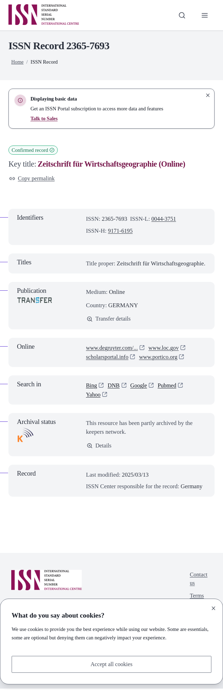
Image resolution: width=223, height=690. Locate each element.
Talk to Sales (44, 118)
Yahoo (93, 395)
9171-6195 (121, 231)
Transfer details (109, 319)
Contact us (198, 580)
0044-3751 (164, 219)
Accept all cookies (111, 664)
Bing (91, 386)
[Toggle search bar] (181, 15)
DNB (114, 386)
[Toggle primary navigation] (204, 15)
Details (99, 446)
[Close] (213, 607)
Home (17, 62)
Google (139, 386)
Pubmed (168, 386)
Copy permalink (32, 178)
